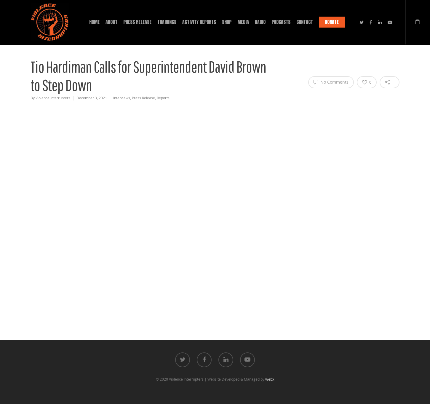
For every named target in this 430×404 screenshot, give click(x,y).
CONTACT (304, 21)
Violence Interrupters (53, 97)
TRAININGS (166, 21)
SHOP (226, 21)
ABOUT (111, 21)
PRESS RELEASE (137, 21)
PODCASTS (280, 21)
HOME (94, 21)
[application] (215, 203)
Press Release (143, 97)
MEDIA (243, 21)
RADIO (260, 21)
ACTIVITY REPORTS (199, 21)
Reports (163, 97)
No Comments (331, 82)
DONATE (332, 21)
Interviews (121, 97)
